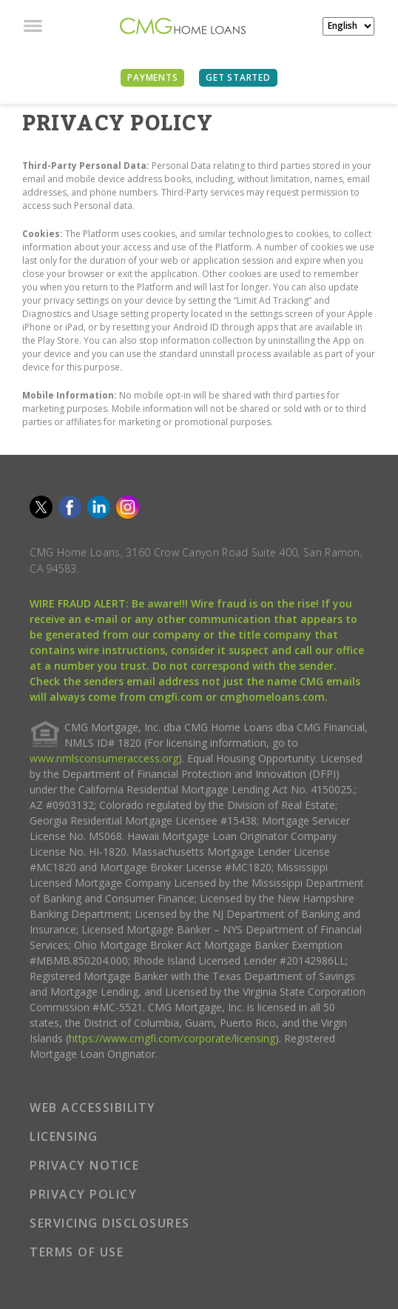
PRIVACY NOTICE (84, 1165)
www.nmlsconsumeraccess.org (104, 758)
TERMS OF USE (77, 1252)
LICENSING (64, 1136)
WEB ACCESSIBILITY (93, 1107)
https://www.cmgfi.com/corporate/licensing (172, 1038)
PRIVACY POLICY (83, 1194)
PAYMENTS (152, 77)
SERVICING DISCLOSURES (110, 1223)
